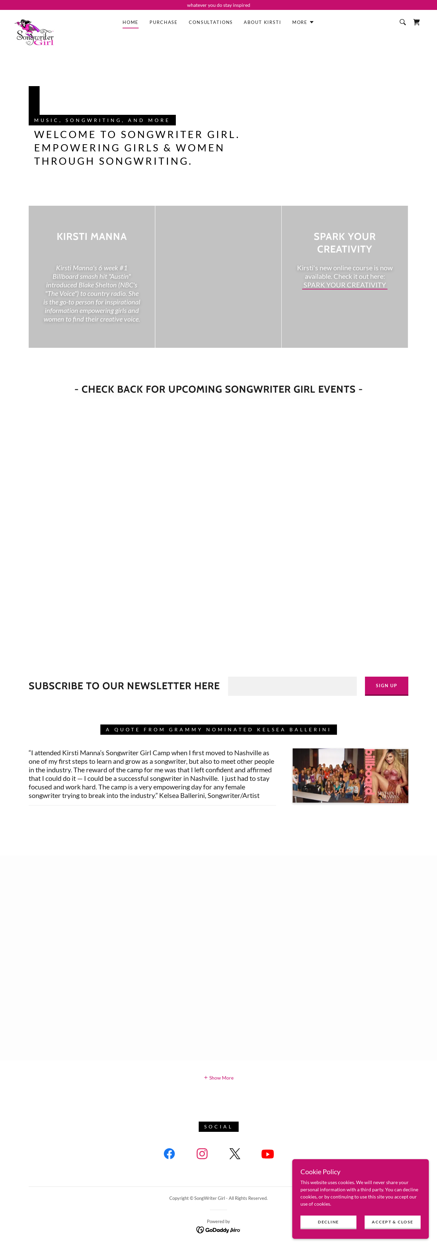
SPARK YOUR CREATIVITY (344, 285)
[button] (303, 22)
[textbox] (292, 686)
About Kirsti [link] (262, 22)
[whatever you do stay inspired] (218, 5)
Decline (328, 1221)
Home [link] (131, 22)
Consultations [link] (211, 22)
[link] (34, 20)
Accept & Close (392, 1221)
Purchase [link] (164, 22)
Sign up (386, 685)
